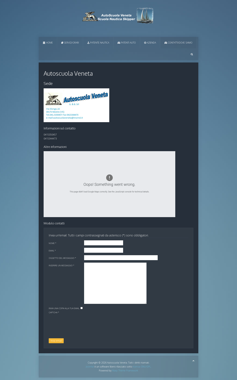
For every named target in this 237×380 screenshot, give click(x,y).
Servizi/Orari (70, 42)
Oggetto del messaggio (62, 258)
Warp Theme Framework (125, 370)
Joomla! (90, 366)
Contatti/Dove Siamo (178, 42)
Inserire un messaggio (61, 265)
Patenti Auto (127, 42)
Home (48, 42)
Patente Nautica (98, 42)
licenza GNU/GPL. (142, 366)
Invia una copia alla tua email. (64, 308)
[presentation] (62, 326)
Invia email (56, 340)
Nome (52, 243)
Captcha (54, 312)
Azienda (150, 42)
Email (52, 250)
